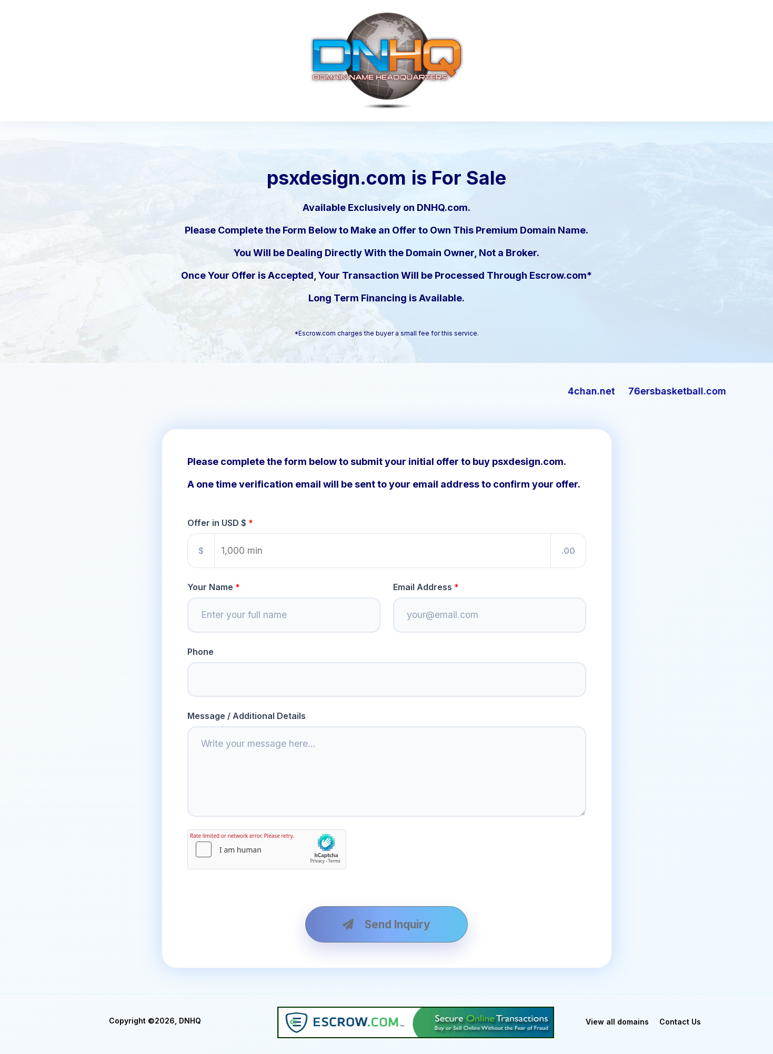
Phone (200, 651)
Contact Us (680, 1021)
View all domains (617, 1021)
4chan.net (610, 391)
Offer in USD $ (216, 523)
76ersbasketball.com (696, 391)
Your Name (210, 587)
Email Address (422, 587)
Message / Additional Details (246, 716)
